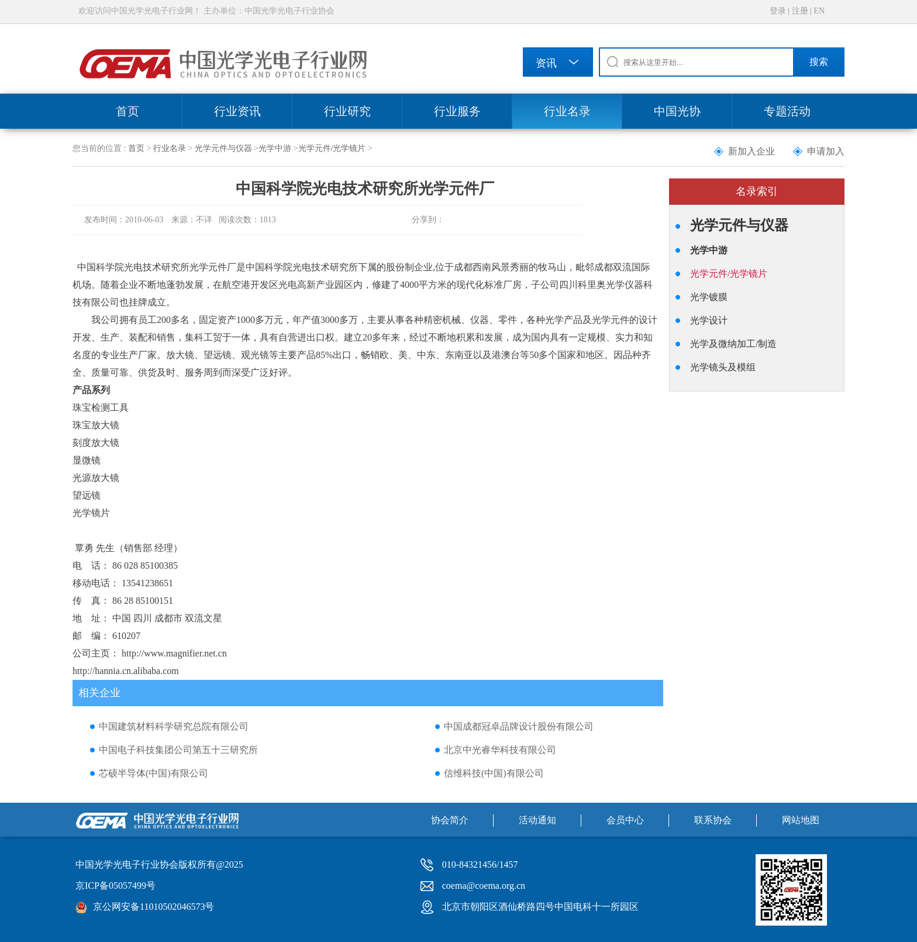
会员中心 (625, 820)
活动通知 (537, 820)
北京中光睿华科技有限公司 (500, 750)
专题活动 (787, 111)
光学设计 (709, 320)
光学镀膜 (709, 297)
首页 (127, 111)
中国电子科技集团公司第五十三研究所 (178, 750)
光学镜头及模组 (723, 367)
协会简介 (449, 820)
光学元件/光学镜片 (332, 148)
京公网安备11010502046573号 (153, 907)
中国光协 (677, 111)
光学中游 (274, 148)
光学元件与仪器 (223, 148)
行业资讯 (237, 111)
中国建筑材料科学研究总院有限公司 (174, 726)
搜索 (818, 62)
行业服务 (457, 111)
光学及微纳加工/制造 (733, 344)
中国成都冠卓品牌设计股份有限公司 (519, 726)
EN (819, 10)
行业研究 (347, 111)
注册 (800, 10)
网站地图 (800, 820)
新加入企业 (751, 151)
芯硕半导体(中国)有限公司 (153, 773)
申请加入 (825, 151)
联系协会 (713, 820)
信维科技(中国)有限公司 (494, 773)
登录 (778, 10)
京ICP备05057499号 (115, 886)
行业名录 (567, 111)
